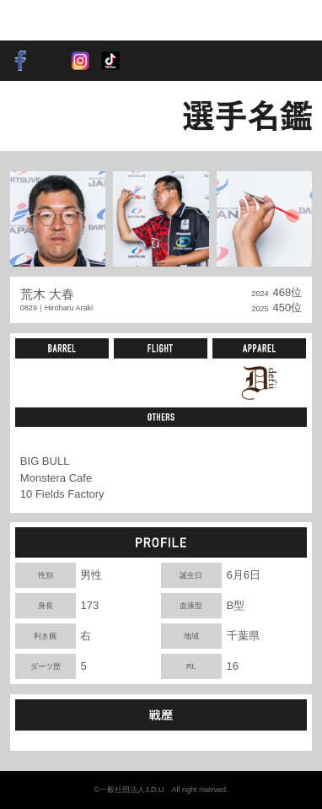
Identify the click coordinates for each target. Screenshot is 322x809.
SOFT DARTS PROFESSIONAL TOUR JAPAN (63, 20)
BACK (38, 115)
